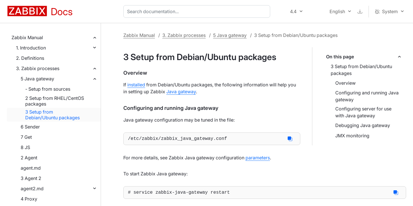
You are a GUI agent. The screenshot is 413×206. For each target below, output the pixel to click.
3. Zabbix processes (37, 68)
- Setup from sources (47, 89)
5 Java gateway (37, 79)
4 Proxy (29, 199)
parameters (258, 159)
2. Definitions (30, 58)
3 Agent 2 (31, 178)
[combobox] (197, 11)
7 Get (26, 137)
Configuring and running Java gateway (367, 96)
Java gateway (181, 91)
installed (136, 85)
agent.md (31, 168)
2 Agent (29, 158)
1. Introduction (31, 48)
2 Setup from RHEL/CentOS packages (54, 101)
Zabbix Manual (27, 37)
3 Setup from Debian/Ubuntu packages (52, 114)
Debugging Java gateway (362, 125)
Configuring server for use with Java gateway (363, 112)
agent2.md (32, 188)
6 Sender (30, 127)
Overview (345, 83)
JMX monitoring (352, 135)
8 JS (25, 147)
